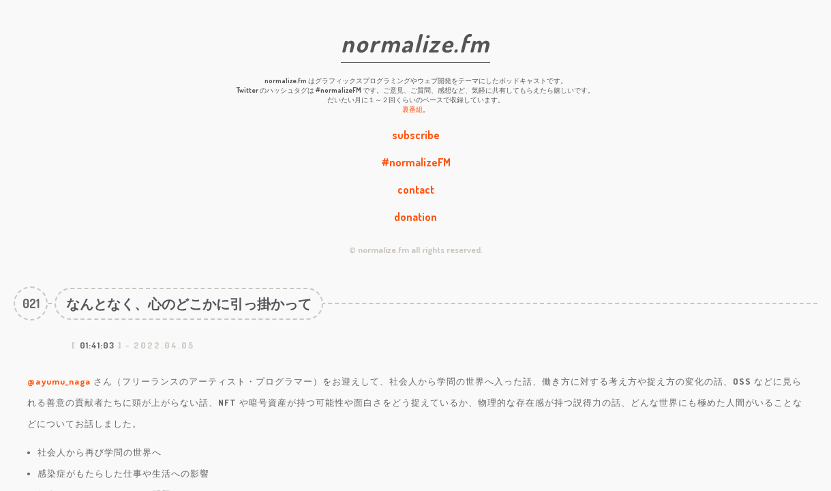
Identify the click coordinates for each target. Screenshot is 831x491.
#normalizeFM (416, 162)
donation (415, 217)
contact (415, 189)
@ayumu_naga (59, 381)
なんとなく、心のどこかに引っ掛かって (189, 303)
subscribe (416, 135)
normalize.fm (415, 43)
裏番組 (412, 109)
